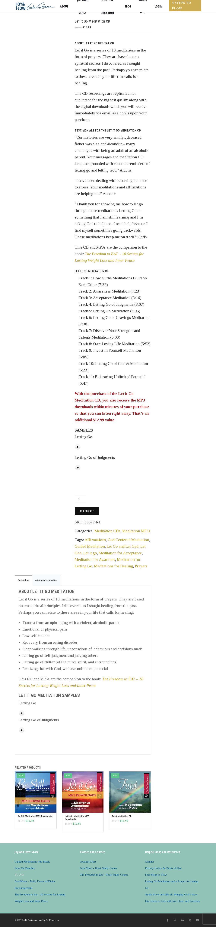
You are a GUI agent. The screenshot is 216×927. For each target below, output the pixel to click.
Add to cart (87, 511)
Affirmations (95, 540)
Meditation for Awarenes (95, 559)
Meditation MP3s (136, 531)
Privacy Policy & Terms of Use (163, 868)
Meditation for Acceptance (120, 553)
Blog (128, 6)
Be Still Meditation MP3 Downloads (35, 816)
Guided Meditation (90, 546)
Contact (149, 861)
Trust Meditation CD (122, 816)
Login (158, 6)
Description (23, 580)
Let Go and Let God (122, 546)
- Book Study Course (99, 868)
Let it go (90, 553)
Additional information (46, 580)
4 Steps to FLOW (181, 5)
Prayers (141, 566)
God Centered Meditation (128, 540)
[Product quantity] (80, 499)
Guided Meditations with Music (32, 861)
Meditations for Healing (113, 566)
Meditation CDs (107, 531)
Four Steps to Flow (156, 874)
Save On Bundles (25, 868)
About (64, 6)
